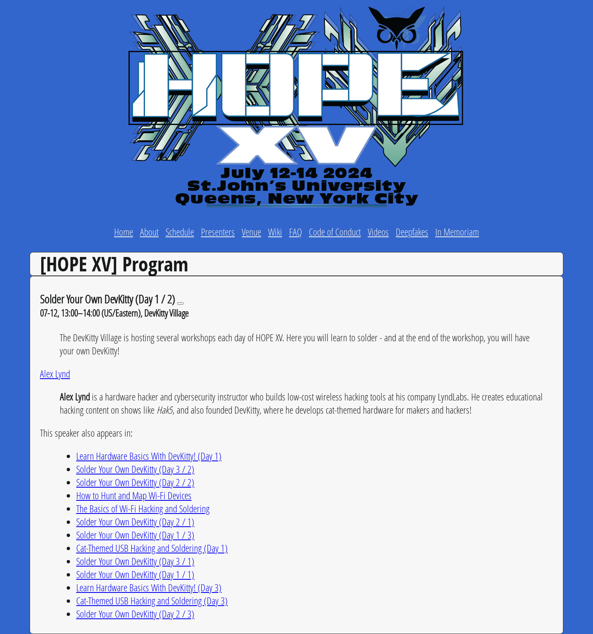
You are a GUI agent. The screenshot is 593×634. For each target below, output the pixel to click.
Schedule (180, 231)
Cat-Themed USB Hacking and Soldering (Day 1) (152, 547)
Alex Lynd (55, 373)
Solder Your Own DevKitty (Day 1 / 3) (135, 534)
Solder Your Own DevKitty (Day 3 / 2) (135, 469)
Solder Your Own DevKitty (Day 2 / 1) (135, 521)
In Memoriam (457, 231)
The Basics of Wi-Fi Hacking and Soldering (143, 508)
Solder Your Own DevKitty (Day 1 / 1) (135, 574)
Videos (378, 231)
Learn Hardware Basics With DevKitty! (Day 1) (149, 455)
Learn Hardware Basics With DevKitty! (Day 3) (149, 587)
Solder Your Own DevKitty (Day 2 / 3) (135, 613)
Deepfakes (412, 231)
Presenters (218, 231)
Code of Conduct (335, 231)
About (149, 231)
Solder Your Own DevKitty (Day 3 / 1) (135, 561)
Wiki (275, 231)
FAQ (295, 231)
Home (123, 231)
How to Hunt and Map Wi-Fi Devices (133, 495)
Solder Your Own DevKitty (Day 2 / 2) (135, 482)
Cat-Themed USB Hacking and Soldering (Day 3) (152, 600)
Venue (251, 231)
